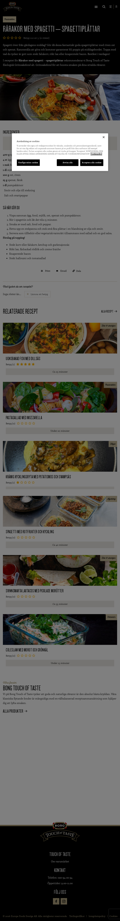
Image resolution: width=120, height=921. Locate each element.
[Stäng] (103, 137)
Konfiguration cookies (28, 162)
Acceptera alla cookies (92, 162)
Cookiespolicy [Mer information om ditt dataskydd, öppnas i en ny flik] (96, 154)
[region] (60, 152)
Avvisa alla (67, 162)
